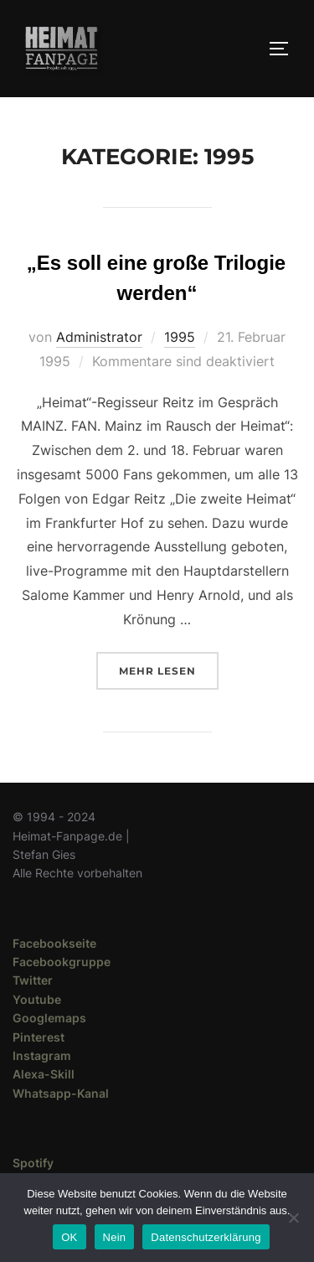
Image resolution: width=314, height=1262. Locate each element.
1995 (179, 336)
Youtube (37, 999)
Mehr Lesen (169, 669)
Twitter (33, 980)
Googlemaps (49, 1018)
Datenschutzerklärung (205, 1237)
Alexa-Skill (44, 1074)
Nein (114, 1237)
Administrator (99, 336)
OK (69, 1237)
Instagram (42, 1055)
